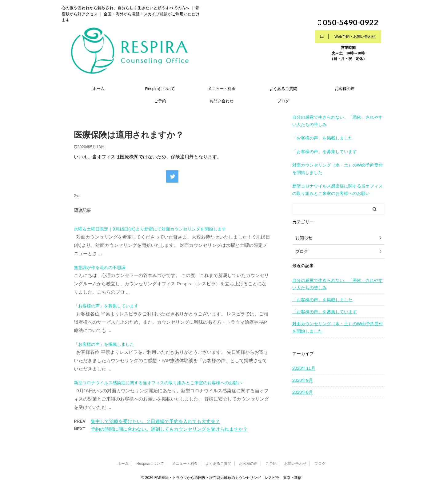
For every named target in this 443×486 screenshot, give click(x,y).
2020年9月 (302, 380)
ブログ (283, 101)
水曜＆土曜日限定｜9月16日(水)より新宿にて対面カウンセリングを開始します (150, 229)
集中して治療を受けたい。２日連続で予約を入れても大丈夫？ (155, 421)
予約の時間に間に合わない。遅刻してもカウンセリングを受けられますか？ (169, 429)
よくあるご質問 (283, 88)
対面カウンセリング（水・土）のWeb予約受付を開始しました (337, 327)
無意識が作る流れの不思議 (100, 267)
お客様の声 (345, 88)
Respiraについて (160, 88)
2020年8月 (302, 392)
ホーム (99, 88)
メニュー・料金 (222, 88)
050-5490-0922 (348, 22)
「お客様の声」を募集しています (106, 305)
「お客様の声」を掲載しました (104, 344)
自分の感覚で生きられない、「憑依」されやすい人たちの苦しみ (337, 284)
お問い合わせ (221, 101)
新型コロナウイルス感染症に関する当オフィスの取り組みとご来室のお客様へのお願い (158, 382)
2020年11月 (303, 368)
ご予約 (160, 101)
